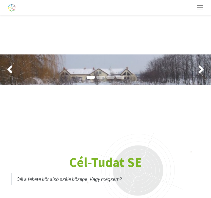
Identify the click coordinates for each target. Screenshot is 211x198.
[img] (8, 69)
